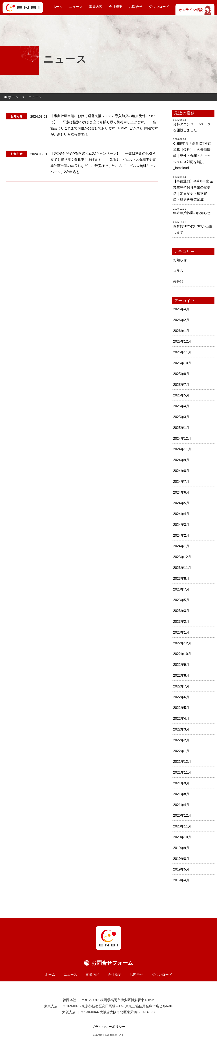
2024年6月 (181, 492)
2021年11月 (182, 772)
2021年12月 (182, 761)
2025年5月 (181, 395)
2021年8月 (181, 794)
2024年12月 (182, 438)
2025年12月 (182, 341)
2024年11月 (182, 449)
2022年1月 (181, 751)
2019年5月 (181, 869)
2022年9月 (181, 664)
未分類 (178, 281)
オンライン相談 (195, 10)
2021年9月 (181, 783)
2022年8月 (181, 675)
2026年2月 (181, 320)
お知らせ (180, 260)
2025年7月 (181, 384)
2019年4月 (181, 880)
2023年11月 (182, 568)
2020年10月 (182, 837)
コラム (178, 271)
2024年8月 (181, 471)
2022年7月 (181, 686)
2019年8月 (181, 859)
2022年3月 (181, 729)
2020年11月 (182, 826)
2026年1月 (181, 331)
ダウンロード (159, 6)
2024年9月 (181, 460)
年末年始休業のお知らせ (191, 213)
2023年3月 (181, 611)
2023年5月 (181, 600)
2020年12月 (182, 815)
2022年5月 (181, 708)
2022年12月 (182, 643)
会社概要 (115, 6)
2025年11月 (182, 352)
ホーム (58, 6)
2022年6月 (181, 697)
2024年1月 (181, 546)
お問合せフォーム (112, 963)
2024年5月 (181, 503)
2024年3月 (181, 524)
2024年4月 (181, 514)
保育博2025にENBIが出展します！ (192, 229)
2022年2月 (181, 740)
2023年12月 (182, 557)
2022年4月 (181, 718)
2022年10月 (182, 654)
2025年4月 (181, 406)
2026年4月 (181, 309)
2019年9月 (181, 848)
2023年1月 (181, 632)
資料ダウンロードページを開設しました (191, 127)
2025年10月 (182, 363)
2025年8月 (181, 374)
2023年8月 (181, 578)
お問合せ (135, 6)
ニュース (76, 6)
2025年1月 (181, 428)
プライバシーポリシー (108, 1027)
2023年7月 (181, 589)
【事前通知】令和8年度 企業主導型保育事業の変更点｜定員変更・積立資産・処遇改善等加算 (193, 190)
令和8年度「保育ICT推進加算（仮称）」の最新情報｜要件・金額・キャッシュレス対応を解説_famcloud (192, 156)
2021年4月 (181, 805)
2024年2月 (181, 535)
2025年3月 (181, 417)
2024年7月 (181, 481)
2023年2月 (181, 621)
